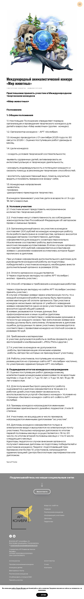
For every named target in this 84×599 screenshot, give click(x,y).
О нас (46, 564)
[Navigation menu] (80, 4)
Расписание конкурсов (53, 512)
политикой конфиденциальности (23, 545)
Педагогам (48, 521)
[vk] (10, 535)
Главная (47, 509)
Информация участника (54, 515)
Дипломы (48, 518)
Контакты (48, 567)
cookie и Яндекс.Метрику (18, 588)
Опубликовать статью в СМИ (20, 576)
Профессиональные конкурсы (21, 564)
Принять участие (16, 580)
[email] (14, 535)
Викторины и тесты (16, 570)
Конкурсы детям (15, 567)
